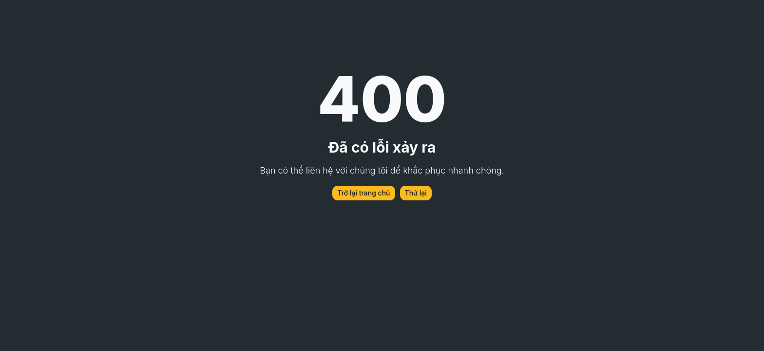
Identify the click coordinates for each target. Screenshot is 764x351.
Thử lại (416, 193)
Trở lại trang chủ (363, 193)
